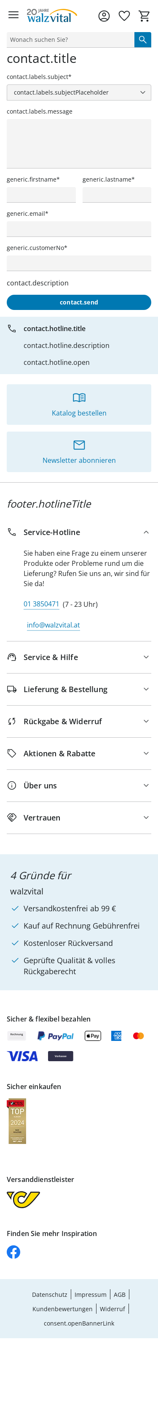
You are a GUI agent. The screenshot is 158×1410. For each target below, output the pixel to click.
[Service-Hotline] (79, 532)
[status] (69, 39)
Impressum (91, 1294)
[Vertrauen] (79, 818)
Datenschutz (49, 1294)
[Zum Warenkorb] (144, 16)
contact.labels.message (39, 111)
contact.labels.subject (37, 77)
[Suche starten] (142, 39)
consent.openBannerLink (79, 1323)
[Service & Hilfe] (79, 657)
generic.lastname (107, 179)
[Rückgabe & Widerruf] (79, 721)
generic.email (26, 213)
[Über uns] (79, 785)
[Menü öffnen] (13, 16)
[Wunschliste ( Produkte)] (124, 16)
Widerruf (112, 1309)
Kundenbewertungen (62, 1309)
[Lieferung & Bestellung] (79, 689)
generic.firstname (31, 179)
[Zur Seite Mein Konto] (104, 16)
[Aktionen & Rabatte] (79, 753)
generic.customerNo (35, 248)
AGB (120, 1294)
